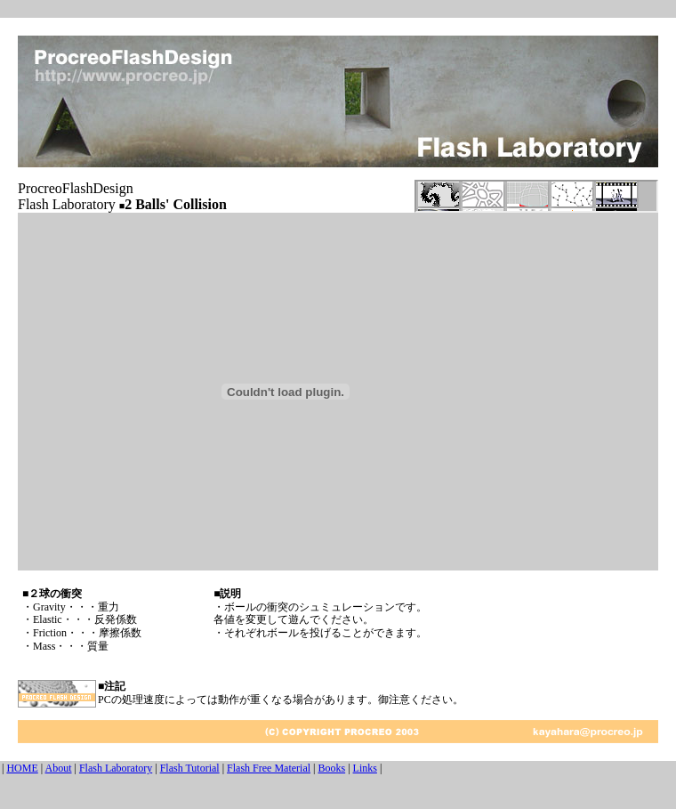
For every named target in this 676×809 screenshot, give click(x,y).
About (58, 768)
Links (365, 768)
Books (331, 768)
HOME (21, 768)
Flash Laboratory (115, 768)
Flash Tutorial (190, 768)
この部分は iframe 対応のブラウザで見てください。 (536, 196)
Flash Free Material (268, 768)
